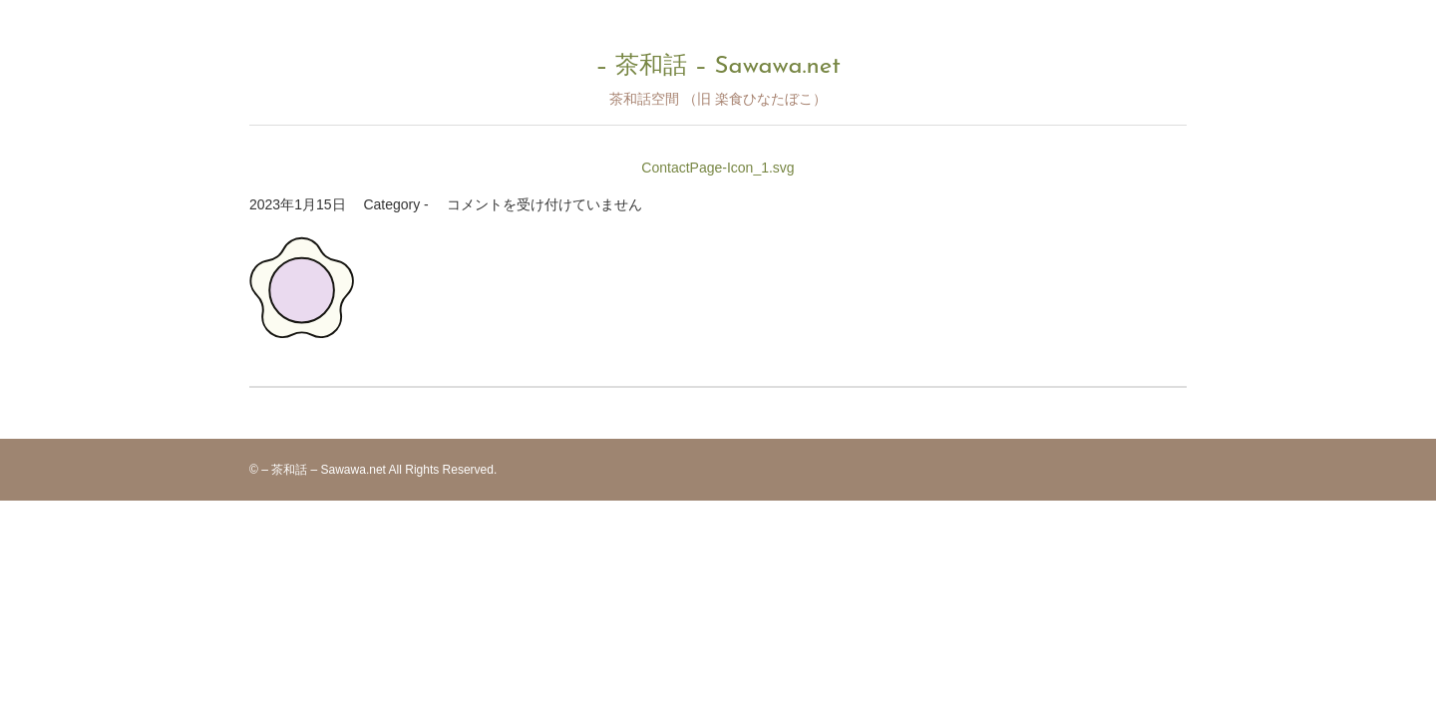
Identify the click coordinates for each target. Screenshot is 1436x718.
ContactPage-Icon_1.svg (717, 168)
